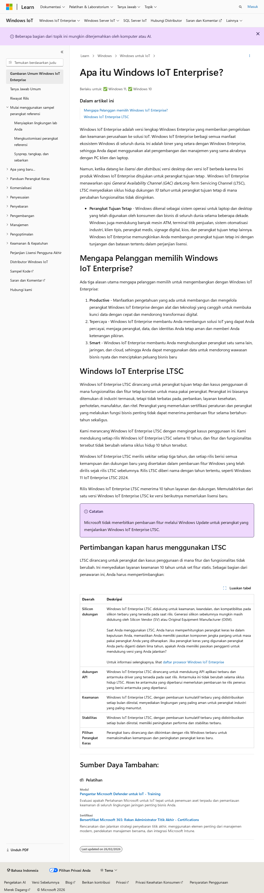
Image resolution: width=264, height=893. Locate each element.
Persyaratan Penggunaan (209, 882)
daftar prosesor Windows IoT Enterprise (193, 662)
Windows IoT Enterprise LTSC (106, 116)
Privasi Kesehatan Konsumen (158, 882)
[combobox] (34, 63)
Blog (68, 882)
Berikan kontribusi (96, 882)
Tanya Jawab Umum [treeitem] (25, 88)
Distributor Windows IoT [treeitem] (29, 261)
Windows (105, 55)
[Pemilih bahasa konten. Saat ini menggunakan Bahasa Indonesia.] (22, 870)
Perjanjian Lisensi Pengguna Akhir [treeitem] (36, 252)
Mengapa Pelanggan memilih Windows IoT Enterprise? (126, 110)
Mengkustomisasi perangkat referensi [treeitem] (36, 141)
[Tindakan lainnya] (249, 56)
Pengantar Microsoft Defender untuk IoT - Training (120, 794)
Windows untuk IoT (135, 55)
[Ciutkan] (62, 52)
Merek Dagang (15, 889)
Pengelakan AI (15, 882)
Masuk (253, 6)
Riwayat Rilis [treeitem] (19, 98)
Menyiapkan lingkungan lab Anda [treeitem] (35, 126)
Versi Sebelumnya (45, 882)
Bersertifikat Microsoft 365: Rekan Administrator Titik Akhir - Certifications (139, 819)
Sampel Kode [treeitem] (20, 271)
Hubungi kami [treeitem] (21, 289)
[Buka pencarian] (240, 6)
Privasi (121, 882)
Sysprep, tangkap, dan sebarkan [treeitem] (31, 156)
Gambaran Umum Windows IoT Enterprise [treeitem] (35, 76)
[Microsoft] (9, 7)
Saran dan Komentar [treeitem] (26, 280)
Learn (85, 55)
